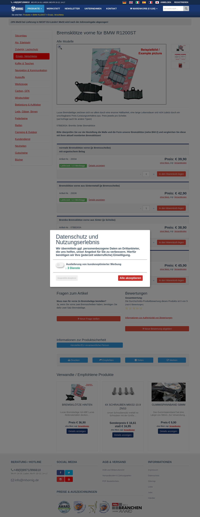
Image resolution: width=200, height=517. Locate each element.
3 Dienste (72, 268)
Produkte (35, 8)
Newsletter (72, 8)
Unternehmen (93, 8)
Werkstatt (53, 8)
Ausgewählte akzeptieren (67, 278)
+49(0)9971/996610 (21, 2)
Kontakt (111, 8)
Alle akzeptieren (130, 278)
